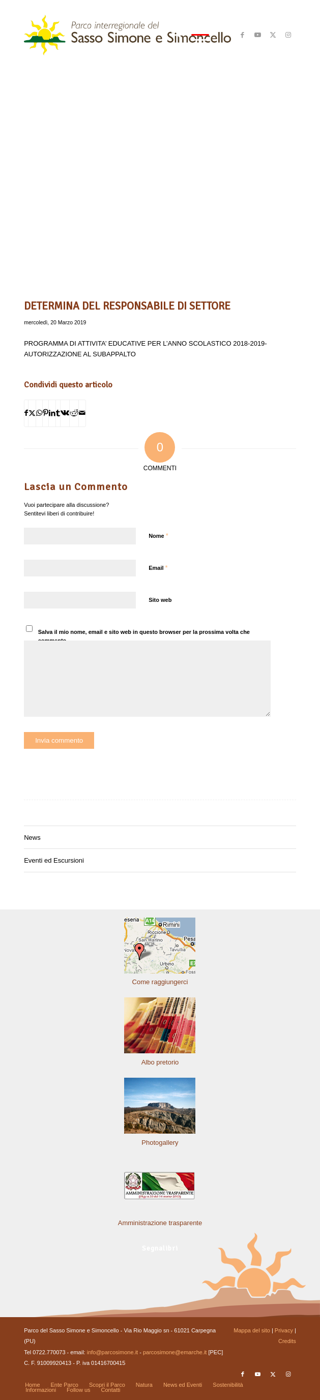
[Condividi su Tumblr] (58, 413)
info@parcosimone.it (112, 1352)
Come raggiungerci (160, 982)
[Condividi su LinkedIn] (52, 413)
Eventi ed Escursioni (54, 860)
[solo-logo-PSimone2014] (133, 35)
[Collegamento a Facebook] (242, 35)
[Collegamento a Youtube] (258, 35)
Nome (158, 535)
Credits (287, 1341)
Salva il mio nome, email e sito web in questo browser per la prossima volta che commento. (144, 636)
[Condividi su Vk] (65, 413)
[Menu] (195, 35)
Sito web (160, 600)
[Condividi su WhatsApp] (39, 413)
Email (158, 567)
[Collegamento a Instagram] (288, 35)
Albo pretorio (160, 1062)
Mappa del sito (252, 1330)
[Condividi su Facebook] (26, 413)
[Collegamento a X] (273, 35)
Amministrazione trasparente (160, 1223)
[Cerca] (171, 35)
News (32, 837)
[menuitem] (171, 35)
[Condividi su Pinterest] (45, 413)
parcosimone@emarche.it (175, 1352)
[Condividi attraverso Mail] (82, 413)
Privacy (284, 1330)
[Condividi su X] (32, 413)
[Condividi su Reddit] (74, 413)
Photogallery (159, 1142)
